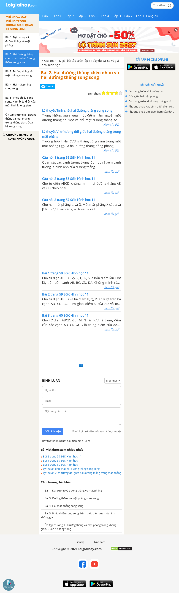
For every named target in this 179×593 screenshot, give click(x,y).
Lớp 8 (58, 16)
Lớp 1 (140, 16)
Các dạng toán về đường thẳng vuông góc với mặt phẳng (151, 101)
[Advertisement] (81, 244)
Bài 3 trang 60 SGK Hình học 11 (62, 464)
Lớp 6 (81, 16)
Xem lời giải (111, 171)
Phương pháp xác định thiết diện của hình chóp (151, 106)
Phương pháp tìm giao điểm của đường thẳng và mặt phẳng (151, 111)
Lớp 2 (128, 16)
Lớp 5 (93, 16)
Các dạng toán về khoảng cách (147, 91)
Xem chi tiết (111, 124)
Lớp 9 (46, 16)
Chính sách (99, 542)
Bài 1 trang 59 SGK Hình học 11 (62, 460)
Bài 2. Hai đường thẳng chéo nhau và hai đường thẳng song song (80, 75)
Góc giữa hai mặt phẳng (143, 96)
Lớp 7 (70, 16)
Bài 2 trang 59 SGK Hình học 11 (62, 456)
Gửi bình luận (53, 431)
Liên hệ (80, 542)
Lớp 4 (105, 16)
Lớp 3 (117, 16)
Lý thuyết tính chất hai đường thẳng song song (71, 468)
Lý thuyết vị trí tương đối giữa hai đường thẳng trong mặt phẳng (82, 473)
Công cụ (152, 16)
